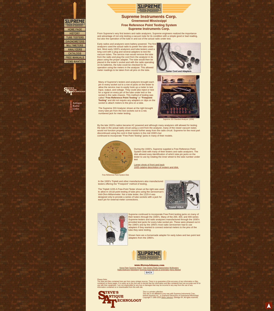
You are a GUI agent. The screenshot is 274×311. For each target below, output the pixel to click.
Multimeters (174, 268)
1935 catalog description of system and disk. (156, 167)
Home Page (124, 268)
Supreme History (135, 268)
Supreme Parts (145, 270)
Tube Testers (148, 268)
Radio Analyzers (123, 270)
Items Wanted (175, 270)
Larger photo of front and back (149, 164)
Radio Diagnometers (161, 268)
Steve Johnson (167, 297)
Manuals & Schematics (161, 270)
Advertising (134, 270)
